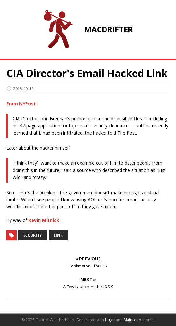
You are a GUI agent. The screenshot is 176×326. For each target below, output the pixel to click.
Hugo (110, 319)
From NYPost (21, 104)
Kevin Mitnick (43, 220)
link (58, 235)
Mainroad (132, 319)
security (32, 235)
